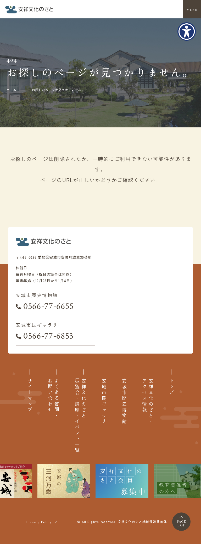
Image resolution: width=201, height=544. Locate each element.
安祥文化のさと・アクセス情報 (147, 401)
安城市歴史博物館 (124, 401)
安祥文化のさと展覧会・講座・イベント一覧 (80, 415)
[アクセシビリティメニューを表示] (186, 31)
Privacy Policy (39, 522)
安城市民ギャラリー (103, 404)
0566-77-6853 (48, 336)
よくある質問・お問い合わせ (53, 398)
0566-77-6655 (48, 306)
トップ (171, 387)
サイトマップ (29, 395)
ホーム (11, 89)
